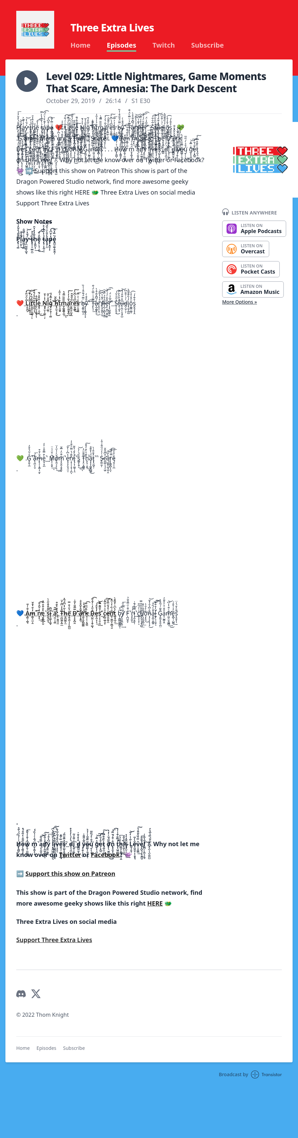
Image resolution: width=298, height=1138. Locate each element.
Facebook (105, 855)
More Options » (239, 302)
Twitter (70, 855)
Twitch (163, 45)
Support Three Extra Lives (54, 940)
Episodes (121, 45)
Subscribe (207, 45)
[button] (27, 81)
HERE (155, 903)
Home (80, 45)
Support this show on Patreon (70, 873)
